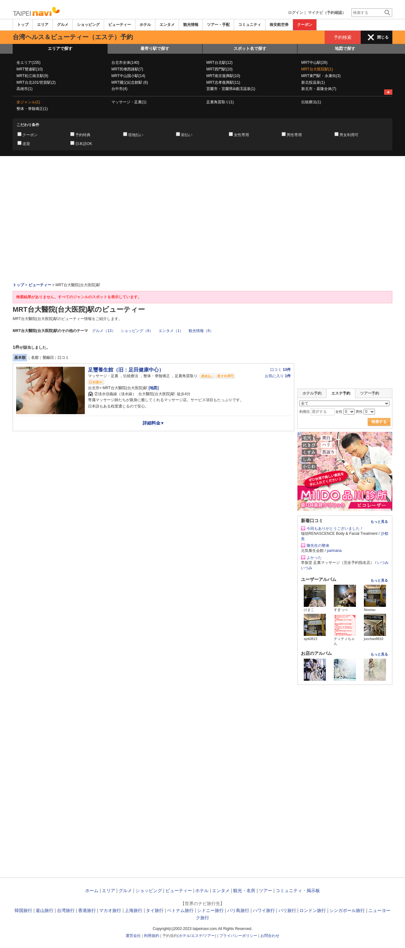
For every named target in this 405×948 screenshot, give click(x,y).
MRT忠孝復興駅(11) (223, 82)
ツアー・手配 (218, 24)
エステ (196, 935)
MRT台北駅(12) (219, 62)
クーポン (304, 24)
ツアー (265, 890)
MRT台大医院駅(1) (317, 69)
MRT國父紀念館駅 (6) (129, 82)
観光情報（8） (201, 331)
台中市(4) (119, 89)
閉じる (383, 37)
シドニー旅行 (210, 910)
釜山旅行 (44, 910)
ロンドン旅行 (312, 910)
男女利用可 (349, 135)
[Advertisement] (202, 173)
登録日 (48, 357)
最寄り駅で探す (154, 48)
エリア (42, 24)
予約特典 (82, 135)
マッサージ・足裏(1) (128, 102)
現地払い (135, 135)
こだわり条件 (27, 125)
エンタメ (167, 24)
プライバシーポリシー (238, 935)
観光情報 (190, 24)
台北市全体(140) (125, 62)
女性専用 (241, 135)
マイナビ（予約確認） (327, 12)
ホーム (91, 890)
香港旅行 (87, 910)
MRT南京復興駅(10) (223, 76)
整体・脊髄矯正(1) (32, 108)
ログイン (295, 12)
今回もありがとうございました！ (335, 528)
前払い (186, 135)
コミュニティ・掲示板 (298, 890)
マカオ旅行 (110, 910)
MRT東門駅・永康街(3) (320, 76)
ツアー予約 (369, 393)
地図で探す (345, 48)
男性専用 (294, 135)
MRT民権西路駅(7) (127, 69)
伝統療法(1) (311, 102)
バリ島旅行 (238, 910)
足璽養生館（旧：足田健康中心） (126, 369)
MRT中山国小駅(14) (128, 76)
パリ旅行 (287, 910)
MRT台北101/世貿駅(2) (36, 82)
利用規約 (151, 935)
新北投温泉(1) (313, 82)
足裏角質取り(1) (220, 102)
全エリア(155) (28, 62)
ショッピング (88, 24)
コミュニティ (249, 24)
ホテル (145, 24)
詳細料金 (154, 423)
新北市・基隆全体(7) (318, 89)
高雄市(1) (24, 89)
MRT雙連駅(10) (29, 69)
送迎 (26, 144)
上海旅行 (133, 910)
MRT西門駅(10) (219, 69)
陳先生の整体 (318, 545)
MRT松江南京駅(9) (32, 76)
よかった (314, 557)
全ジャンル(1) (28, 102)
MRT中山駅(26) (314, 62)
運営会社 (133, 935)
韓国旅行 (23, 910)
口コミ (63, 357)
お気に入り (278, 376)
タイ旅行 (155, 910)
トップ (22, 24)
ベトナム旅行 (180, 910)
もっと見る (379, 521)
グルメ (62, 24)
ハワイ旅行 (264, 910)
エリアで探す (60, 48)
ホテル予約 (311, 393)
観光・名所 (244, 890)
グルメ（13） (103, 331)
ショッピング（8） (137, 331)
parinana (334, 550)
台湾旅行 (66, 910)
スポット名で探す (250, 48)
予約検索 (343, 37)
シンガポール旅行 (347, 910)
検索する (379, 422)
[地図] (153, 388)
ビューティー (119, 24)
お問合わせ (269, 935)
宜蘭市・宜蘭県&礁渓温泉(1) (230, 89)
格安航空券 (279, 24)
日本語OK (83, 144)
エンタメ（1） (171, 331)
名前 (35, 357)
